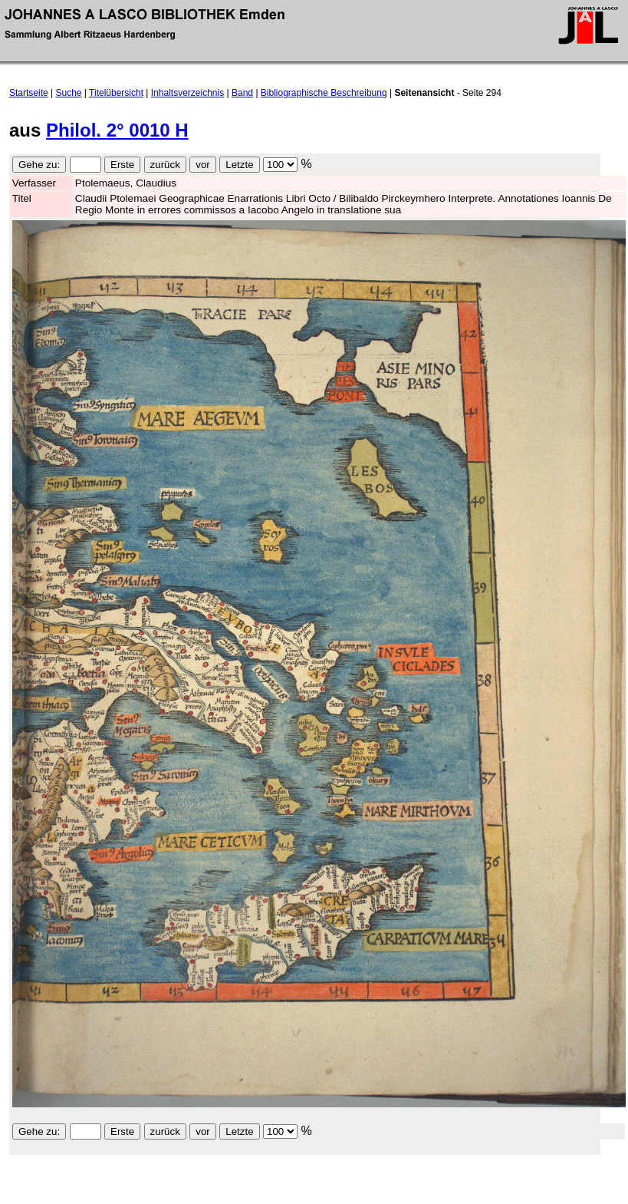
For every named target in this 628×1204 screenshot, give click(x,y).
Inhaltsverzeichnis (187, 92)
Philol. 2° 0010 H (117, 130)
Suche (69, 92)
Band (242, 92)
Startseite (28, 92)
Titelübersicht (116, 92)
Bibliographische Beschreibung (324, 92)
